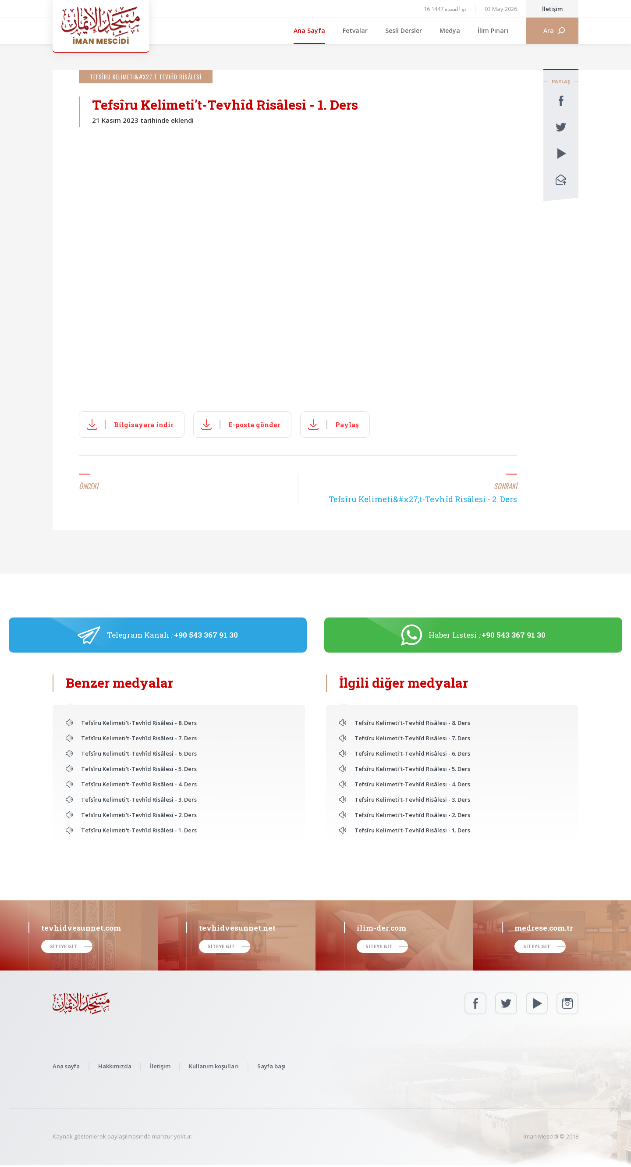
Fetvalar (355, 30)
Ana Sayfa (309, 30)
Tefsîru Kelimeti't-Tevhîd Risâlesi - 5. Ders (139, 769)
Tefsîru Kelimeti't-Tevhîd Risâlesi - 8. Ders (139, 723)
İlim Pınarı (493, 30)
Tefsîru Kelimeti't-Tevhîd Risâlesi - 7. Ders (139, 738)
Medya (450, 30)
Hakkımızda (114, 1066)
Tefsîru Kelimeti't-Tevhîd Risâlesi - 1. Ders (139, 830)
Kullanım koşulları (214, 1066)
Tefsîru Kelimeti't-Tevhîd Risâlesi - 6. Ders (139, 753)
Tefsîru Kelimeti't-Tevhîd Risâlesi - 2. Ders (139, 815)
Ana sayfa (66, 1066)
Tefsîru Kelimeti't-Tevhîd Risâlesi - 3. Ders (139, 799)
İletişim (552, 9)
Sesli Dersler (403, 30)
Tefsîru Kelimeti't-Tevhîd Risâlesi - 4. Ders (139, 784)
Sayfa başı (271, 1066)
